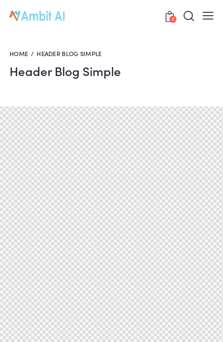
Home (18, 53)
